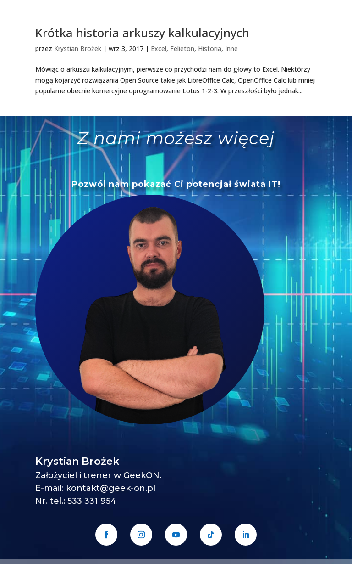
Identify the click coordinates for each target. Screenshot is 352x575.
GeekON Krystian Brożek (135, 569)
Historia (209, 48)
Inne (231, 48)
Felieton (182, 48)
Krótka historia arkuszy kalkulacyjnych (142, 32)
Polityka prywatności (211, 569)
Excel (158, 48)
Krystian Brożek (77, 48)
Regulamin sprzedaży (281, 569)
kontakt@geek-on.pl (110, 488)
